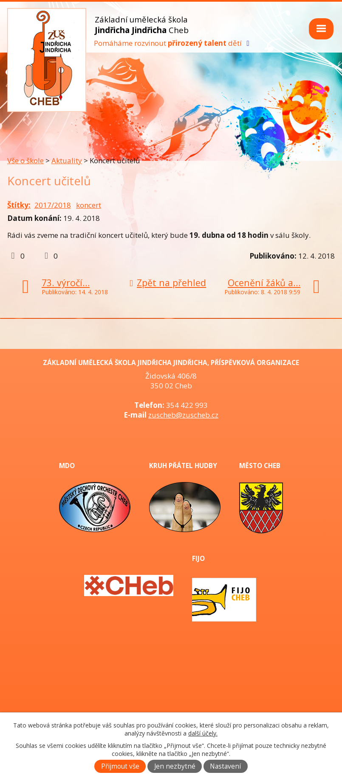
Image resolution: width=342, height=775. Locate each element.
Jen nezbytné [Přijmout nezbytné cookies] (174, 766)
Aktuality (66, 160)
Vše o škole (25, 160)
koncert (88, 205)
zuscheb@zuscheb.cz (183, 415)
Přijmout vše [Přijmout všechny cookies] (120, 766)
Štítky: (19, 205)
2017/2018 (52, 205)
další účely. (203, 733)
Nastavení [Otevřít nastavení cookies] (225, 766)
